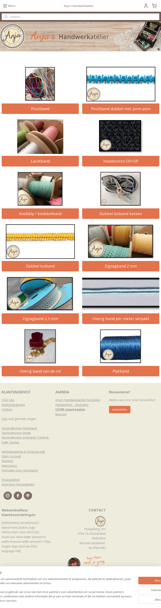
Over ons (8, 400)
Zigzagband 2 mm (121, 266)
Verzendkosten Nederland (19, 428)
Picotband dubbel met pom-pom (121, 108)
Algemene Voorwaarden (18, 484)
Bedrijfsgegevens (13, 405)
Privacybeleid (10, 480)
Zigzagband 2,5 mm (40, 318)
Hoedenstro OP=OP (120, 161)
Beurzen (61, 414)
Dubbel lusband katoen (121, 213)
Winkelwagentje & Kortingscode (23, 452)
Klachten (7, 461)
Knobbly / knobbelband (40, 213)
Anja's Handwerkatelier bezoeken (77, 400)
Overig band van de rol (40, 371)
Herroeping (9, 466)
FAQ (5, 419)
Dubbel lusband (40, 266)
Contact (7, 409)
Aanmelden (119, 409)
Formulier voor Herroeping (20, 470)
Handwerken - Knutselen (71, 405)
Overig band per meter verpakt (120, 318)
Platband (121, 371)
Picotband (40, 108)
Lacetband (40, 161)
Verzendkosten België (16, 433)
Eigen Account (11, 456)
